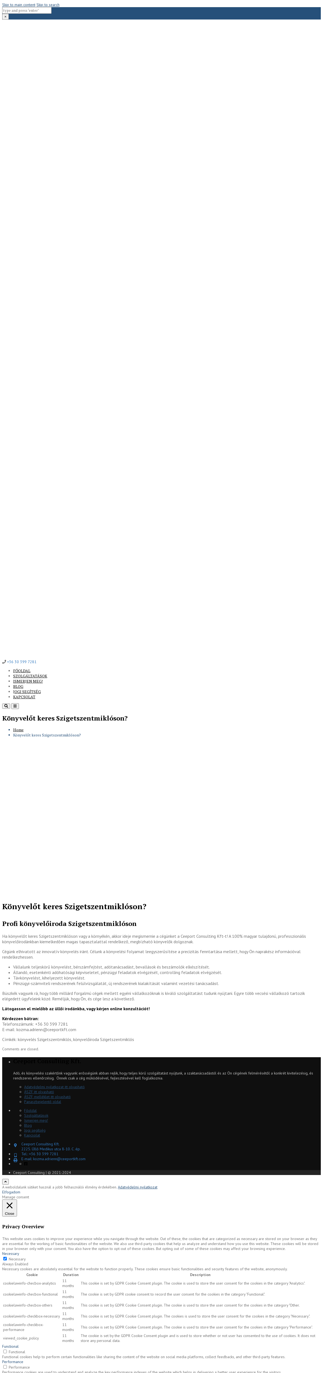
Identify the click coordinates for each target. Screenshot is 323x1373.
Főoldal (21, 670)
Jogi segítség (27, 691)
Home (18, 729)
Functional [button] (10, 1346)
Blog (18, 686)
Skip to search (47, 4)
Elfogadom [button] (11, 1192)
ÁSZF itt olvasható (39, 1091)
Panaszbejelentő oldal (42, 1101)
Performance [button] (12, 1361)
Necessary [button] (10, 1253)
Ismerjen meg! (28, 681)
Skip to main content (18, 4)
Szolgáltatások (30, 676)
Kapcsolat (24, 696)
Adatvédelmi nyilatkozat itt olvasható (54, 1086)
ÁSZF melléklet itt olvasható (47, 1096)
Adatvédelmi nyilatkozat (137, 1187)
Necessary (17, 1259)
